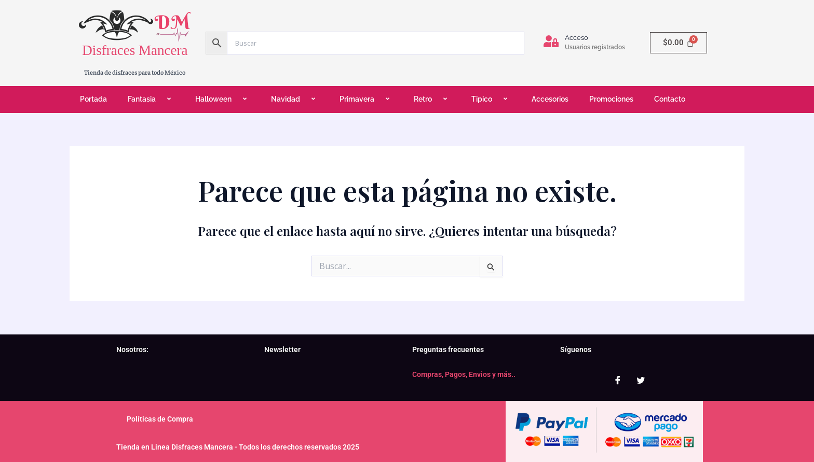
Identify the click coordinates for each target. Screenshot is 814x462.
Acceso (576, 37)
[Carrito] (678, 42)
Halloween (222, 99)
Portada (93, 99)
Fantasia (151, 99)
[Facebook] (618, 380)
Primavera (366, 99)
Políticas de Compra (160, 419)
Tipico (491, 99)
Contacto (669, 99)
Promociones (611, 99)
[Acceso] (551, 41)
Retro (432, 99)
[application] (159, 100)
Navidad (295, 99)
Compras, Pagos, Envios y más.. (463, 374)
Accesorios (550, 99)
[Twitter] (640, 380)
